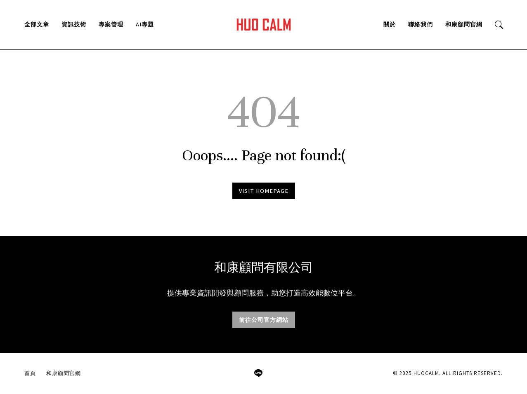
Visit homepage (263, 191)
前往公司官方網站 (263, 320)
